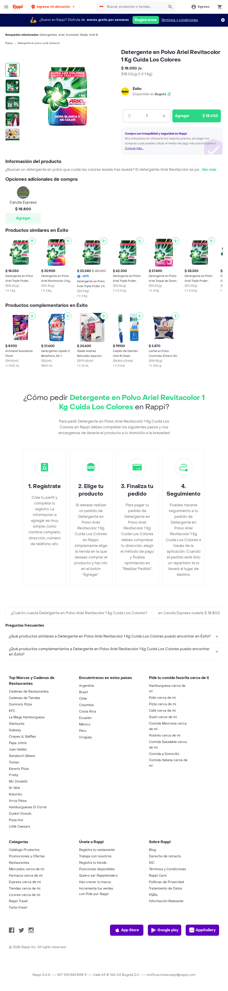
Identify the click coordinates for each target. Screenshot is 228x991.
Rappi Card (157, 876)
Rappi (9, 43)
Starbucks (16, 724)
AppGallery (202, 930)
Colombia (86, 705)
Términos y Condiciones (167, 869)
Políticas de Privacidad (166, 882)
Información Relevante (166, 901)
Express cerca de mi (25, 882)
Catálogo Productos (24, 850)
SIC (152, 863)
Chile (83, 699)
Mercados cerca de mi (26, 869)
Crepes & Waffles (22, 737)
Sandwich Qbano (22, 756)
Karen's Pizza (19, 769)
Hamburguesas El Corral (27, 807)
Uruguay (85, 737)
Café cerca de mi (162, 711)
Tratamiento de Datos (165, 888)
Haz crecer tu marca (95, 882)
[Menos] (129, 115)
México (84, 724)
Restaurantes (19, 863)
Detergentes (48, 35)
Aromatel (72, 35)
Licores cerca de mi (24, 895)
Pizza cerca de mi (162, 704)
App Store (127, 930)
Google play (164, 930)
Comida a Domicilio (164, 754)
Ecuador (85, 718)
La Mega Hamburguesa (27, 717)
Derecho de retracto (165, 856)
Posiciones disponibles (97, 869)
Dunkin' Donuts (20, 814)
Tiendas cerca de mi (25, 888)
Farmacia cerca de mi (26, 876)
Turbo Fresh (18, 908)
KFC (12, 711)
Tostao (14, 762)
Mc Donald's (18, 781)
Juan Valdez (18, 749)
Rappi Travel (18, 901)
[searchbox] (134, 7)
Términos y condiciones (179, 20)
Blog (152, 850)
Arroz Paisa (17, 801)
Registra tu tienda (92, 863)
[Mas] (164, 115)
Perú (82, 731)
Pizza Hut (16, 820)
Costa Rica (87, 711)
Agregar (23, 218)
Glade (84, 35)
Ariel (61, 35)
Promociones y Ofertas (27, 856)
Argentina (86, 686)
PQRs (153, 895)
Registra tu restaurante (97, 850)
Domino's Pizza (20, 704)
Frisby (13, 775)
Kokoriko (15, 794)
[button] (53, 6)
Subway (15, 730)
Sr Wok (14, 788)
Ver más (209, 169)
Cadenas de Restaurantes (29, 691)
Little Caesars (19, 826)
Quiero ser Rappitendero (98, 876)
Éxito (137, 88)
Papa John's (18, 743)
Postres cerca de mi (165, 735)
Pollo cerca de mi (162, 698)
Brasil (83, 692)
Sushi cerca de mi (163, 717)
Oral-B (93, 35)
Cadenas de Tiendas (24, 698)
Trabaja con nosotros (95, 856)
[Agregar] (32, 240)
